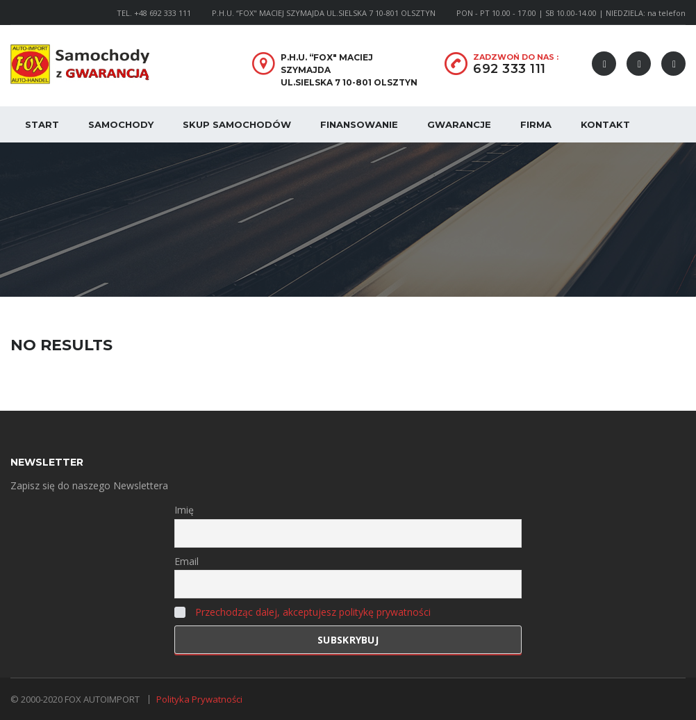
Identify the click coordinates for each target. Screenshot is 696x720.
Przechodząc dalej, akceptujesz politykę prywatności (313, 612)
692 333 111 (509, 68)
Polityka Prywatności (199, 699)
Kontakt (605, 124)
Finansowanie (359, 124)
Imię (184, 509)
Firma (536, 124)
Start (42, 124)
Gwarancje (459, 124)
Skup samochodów (237, 124)
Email (186, 561)
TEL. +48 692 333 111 (154, 13)
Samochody (121, 124)
